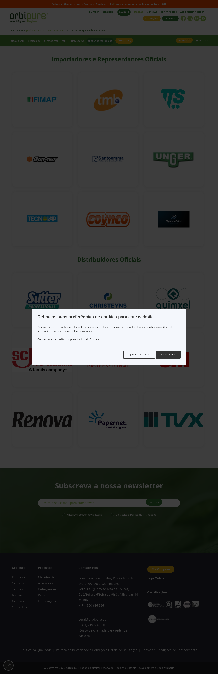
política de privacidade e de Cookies (78, 339)
